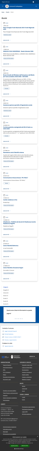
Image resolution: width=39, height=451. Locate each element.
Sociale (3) (5, 301)
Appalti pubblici (25, 374)
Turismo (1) (5, 304)
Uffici (4, 370)
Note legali (5, 431)
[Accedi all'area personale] (33, 2)
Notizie (23, 386)
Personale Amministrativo (9, 377)
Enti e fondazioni (7, 372)
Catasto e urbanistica (27, 377)
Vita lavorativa (25, 370)
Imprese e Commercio (27, 372)
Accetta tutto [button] (14, 445)
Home (3, 12)
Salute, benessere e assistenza (10, 398)
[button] (19, 448)
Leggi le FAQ (25, 412)
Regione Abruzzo (6, 2)
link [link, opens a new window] (32, 443)
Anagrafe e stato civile (27, 365)
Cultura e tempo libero (27, 367)
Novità (7, 12)
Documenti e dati (7, 379)
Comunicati (24, 388)
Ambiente (5, 395)
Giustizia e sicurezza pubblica (9, 390)
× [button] (37, 436)
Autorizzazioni (6, 400)
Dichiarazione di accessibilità (9, 434)
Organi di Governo (7, 365)
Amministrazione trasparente (9, 427)
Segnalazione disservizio (27, 409)
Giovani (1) (5, 295)
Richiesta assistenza (26, 414)
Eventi (23, 399)
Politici (4, 374)
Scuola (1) (5, 298)
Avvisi (5, 23)
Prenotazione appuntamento (28, 407)
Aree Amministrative (7, 367)
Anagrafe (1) (6, 290)
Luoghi (23, 397)
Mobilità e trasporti (26, 379)
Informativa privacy (7, 429)
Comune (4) (5, 293)
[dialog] (19, 443)
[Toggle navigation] (2, 6)
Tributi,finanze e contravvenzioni (10, 393)
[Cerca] (36, 6)
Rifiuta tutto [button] (25, 445)
